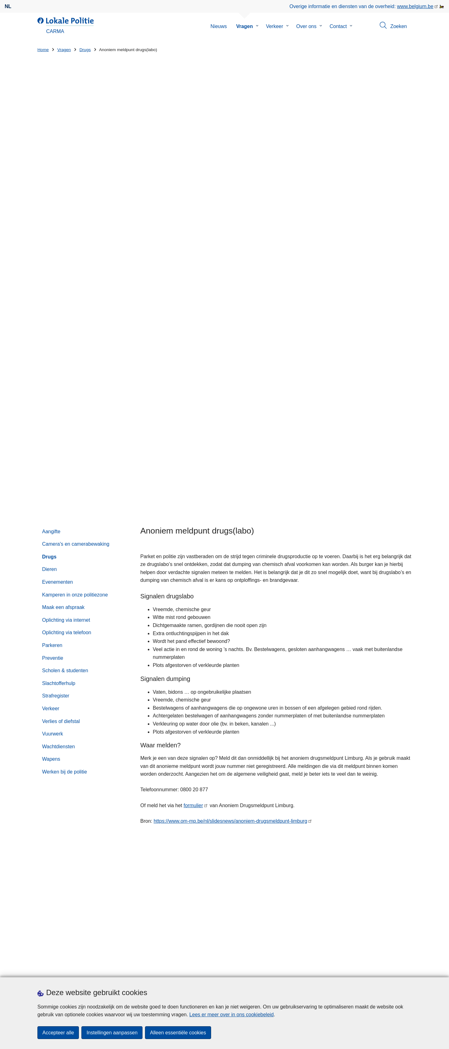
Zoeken (267, 778)
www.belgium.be (415, 6)
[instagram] (383, 969)
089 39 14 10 (291, 757)
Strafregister (55, 329)
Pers (72, 969)
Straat (44, 886)
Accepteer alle (58, 1032)
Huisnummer (147, 886)
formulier (193, 438)
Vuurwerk (52, 367)
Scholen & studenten (65, 303)
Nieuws (218, 26)
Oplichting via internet (66, 253)
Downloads (49, 969)
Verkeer (274, 26)
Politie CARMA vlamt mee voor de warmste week (298, 860)
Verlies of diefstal (61, 354)
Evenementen (57, 215)
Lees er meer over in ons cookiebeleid (231, 1014)
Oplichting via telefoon (66, 265)
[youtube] (395, 969)
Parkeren (52, 278)
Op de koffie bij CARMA (279, 881)
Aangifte (51, 164)
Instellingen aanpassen (112, 1032)
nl (8, 6)
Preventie (52, 291)
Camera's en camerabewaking (75, 177)
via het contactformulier (344, 750)
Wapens (51, 392)
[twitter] (371, 969)
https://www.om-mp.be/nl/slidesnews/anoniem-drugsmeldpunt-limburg (230, 454)
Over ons (306, 26)
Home (43, 49)
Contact (338, 26)
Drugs (85, 49)
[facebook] (359, 969)
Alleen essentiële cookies (178, 1032)
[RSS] (408, 969)
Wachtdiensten (58, 379)
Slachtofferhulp (58, 316)
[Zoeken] (395, 791)
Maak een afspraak (63, 240)
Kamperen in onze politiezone (75, 227)
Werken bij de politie (64, 404)
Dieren (49, 202)
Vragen (244, 26)
